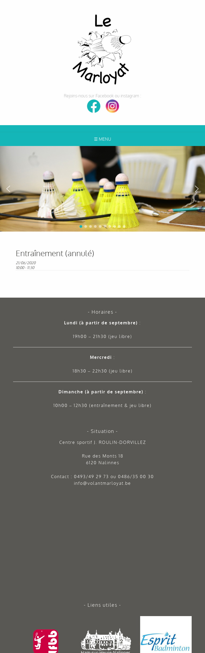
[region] (102, 189)
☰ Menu (102, 139)
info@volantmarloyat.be (102, 483)
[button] (199, 152)
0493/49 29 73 (91, 476)
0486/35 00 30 (136, 476)
